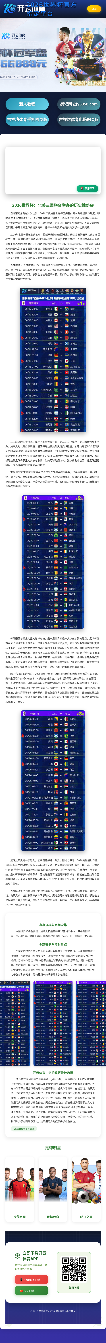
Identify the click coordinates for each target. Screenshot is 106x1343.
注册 (94, 9)
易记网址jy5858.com (79, 104)
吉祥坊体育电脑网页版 (79, 119)
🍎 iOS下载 (27, 1291)
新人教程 (27, 104)
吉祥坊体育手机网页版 (27, 119)
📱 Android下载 (30, 1280)
